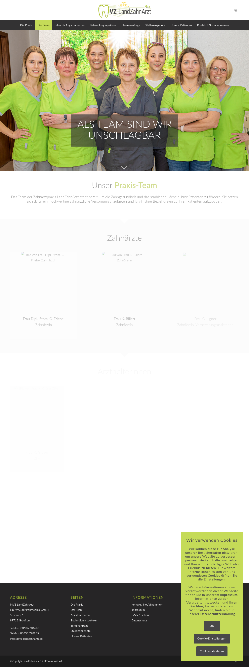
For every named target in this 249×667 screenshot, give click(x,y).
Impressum (138, 609)
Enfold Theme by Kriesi (51, 661)
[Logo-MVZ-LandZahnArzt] (124, 10)
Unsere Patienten (81, 636)
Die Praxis (77, 604)
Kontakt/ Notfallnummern (147, 604)
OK (212, 625)
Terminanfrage (79, 625)
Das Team (77, 609)
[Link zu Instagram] (236, 10)
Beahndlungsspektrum (84, 620)
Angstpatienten (80, 615)
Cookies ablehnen (212, 651)
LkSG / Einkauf (140, 615)
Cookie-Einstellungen (211, 638)
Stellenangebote (81, 630)
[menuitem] (26, 25)
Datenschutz (139, 620)
